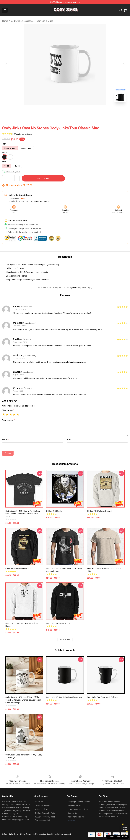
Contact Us (72, 813)
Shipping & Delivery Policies (78, 802)
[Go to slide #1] (57, 110)
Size (4, 161)
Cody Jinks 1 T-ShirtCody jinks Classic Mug (64, 697)
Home (5, 21)
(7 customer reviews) (23, 134)
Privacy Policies (41, 809)
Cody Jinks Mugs (45, 21)
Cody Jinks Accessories (22, 21)
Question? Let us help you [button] (117, 837)
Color (4, 152)
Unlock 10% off (125, 828)
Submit (8, 453)
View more (65, 639)
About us (39, 802)
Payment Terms (74, 805)
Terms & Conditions (43, 805)
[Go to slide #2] (72, 110)
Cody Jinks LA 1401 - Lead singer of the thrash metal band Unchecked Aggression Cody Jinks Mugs (23, 700)
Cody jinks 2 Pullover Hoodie (58, 623)
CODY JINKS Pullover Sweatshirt (100, 511)
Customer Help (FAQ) (76, 817)
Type (4, 144)
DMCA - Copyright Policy (45, 813)
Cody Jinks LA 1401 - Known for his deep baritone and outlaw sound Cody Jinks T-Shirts (22, 513)
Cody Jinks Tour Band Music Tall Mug (102, 697)
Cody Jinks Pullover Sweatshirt (18, 569)
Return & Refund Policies (77, 809)
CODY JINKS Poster (54, 511)
